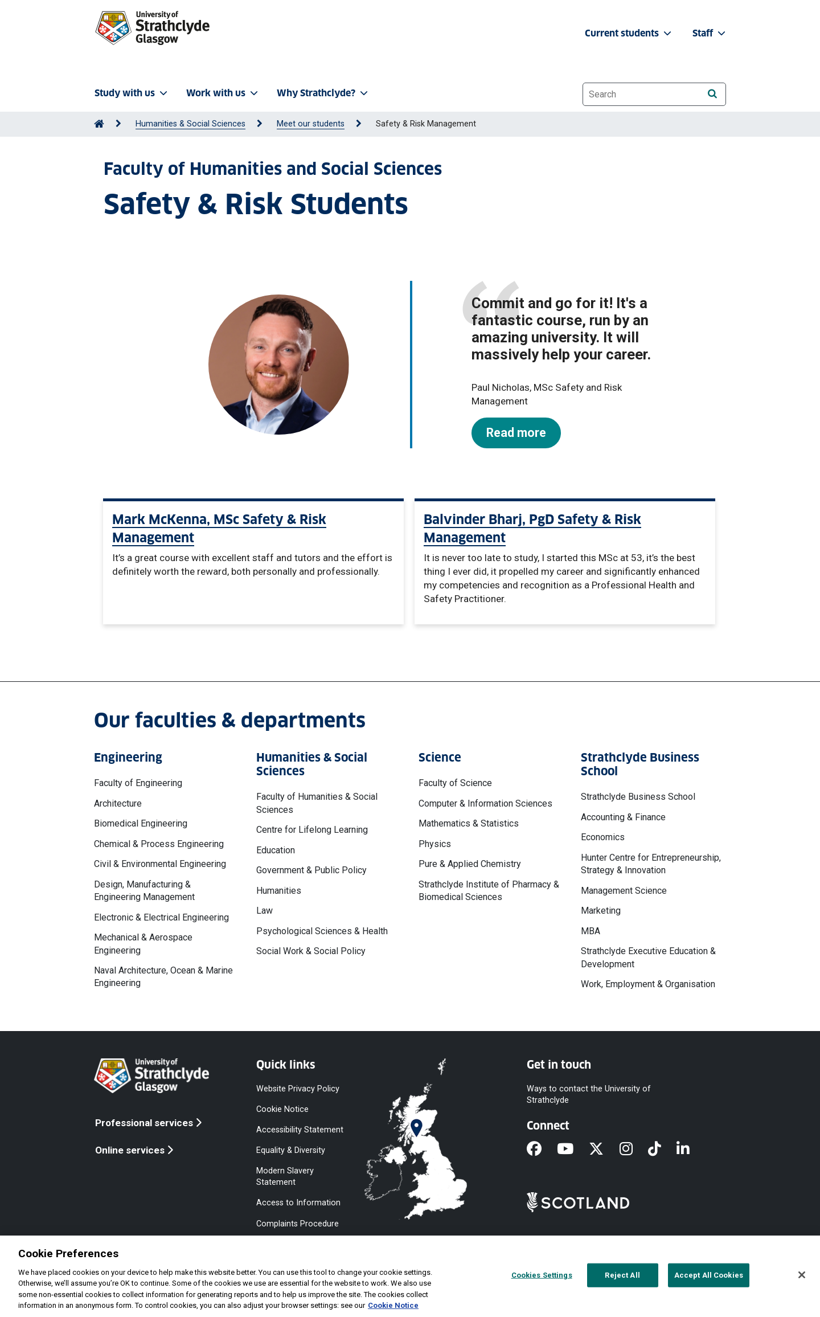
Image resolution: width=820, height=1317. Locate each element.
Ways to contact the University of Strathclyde (589, 1094)
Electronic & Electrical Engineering (161, 917)
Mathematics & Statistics (469, 823)
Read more (516, 433)
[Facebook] (542, 1149)
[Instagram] (634, 1149)
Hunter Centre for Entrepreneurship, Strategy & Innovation (651, 864)
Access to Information (298, 1203)
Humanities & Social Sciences (190, 124)
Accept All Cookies (708, 1275)
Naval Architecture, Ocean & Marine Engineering (163, 976)
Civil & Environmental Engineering (160, 863)
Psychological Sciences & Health (322, 931)
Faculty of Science (455, 783)
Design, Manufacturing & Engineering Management (144, 890)
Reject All (622, 1275)
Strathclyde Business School (638, 796)
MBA (590, 931)
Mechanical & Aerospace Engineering (143, 943)
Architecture (118, 803)
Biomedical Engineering (140, 823)
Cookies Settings (541, 1275)
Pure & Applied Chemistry (470, 863)
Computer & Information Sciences (485, 803)
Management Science (624, 890)
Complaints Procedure (297, 1223)
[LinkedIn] (690, 1149)
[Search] (712, 94)
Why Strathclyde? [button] (323, 93)
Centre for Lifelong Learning (312, 829)
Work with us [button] (223, 93)
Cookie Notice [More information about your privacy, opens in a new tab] (393, 1305)
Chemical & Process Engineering (159, 844)
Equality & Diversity (290, 1150)
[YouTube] (573, 1149)
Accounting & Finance (623, 817)
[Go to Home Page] (99, 124)
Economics (603, 837)
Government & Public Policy (311, 870)
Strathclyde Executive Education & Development (648, 957)
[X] (604, 1149)
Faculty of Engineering (138, 783)
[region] (410, 1276)
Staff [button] (710, 33)
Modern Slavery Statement (285, 1176)
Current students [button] (629, 33)
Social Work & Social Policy (311, 951)
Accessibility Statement (299, 1129)
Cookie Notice (282, 1109)
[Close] (801, 1274)
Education (275, 850)
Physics (435, 844)
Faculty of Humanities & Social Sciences (317, 803)
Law (264, 910)
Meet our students (311, 124)
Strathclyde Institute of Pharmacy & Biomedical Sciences (489, 890)
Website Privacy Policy (297, 1088)
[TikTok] (662, 1149)
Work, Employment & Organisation (648, 984)
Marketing (601, 910)
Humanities (278, 890)
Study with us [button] (132, 93)
